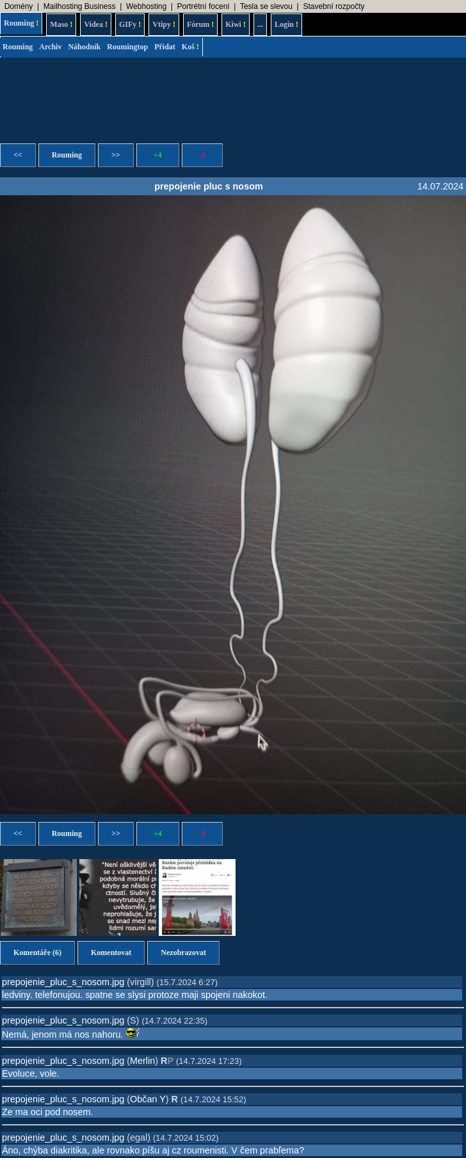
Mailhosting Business (80, 6)
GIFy (130, 24)
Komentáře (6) (37, 952)
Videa (96, 24)
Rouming (21, 23)
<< (17, 154)
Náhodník (84, 46)
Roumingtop (127, 46)
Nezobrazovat (183, 952)
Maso (61, 24)
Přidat (164, 46)
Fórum (200, 24)
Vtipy (163, 24)
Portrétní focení (203, 6)
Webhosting (146, 6)
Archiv (50, 46)
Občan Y (148, 1099)
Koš (190, 46)
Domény (18, 6)
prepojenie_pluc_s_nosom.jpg (63, 982)
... (260, 24)
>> (115, 154)
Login (286, 24)
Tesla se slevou (266, 6)
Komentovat (111, 952)
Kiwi (235, 24)
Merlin (142, 1061)
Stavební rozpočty (333, 6)
